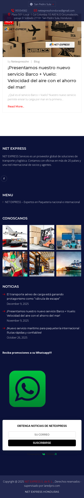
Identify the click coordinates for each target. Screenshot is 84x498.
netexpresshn (20, 61)
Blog (37, 61)
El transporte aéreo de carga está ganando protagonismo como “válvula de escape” (35, 296)
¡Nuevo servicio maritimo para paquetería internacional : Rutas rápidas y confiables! (44, 330)
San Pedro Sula (42, 4)
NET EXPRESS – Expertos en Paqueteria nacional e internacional (42, 202)
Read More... (16, 106)
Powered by (42, 454)
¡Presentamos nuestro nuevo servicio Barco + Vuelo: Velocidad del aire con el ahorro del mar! (41, 313)
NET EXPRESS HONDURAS (42, 491)
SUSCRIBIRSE (42, 442)
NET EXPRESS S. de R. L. (39, 481)
